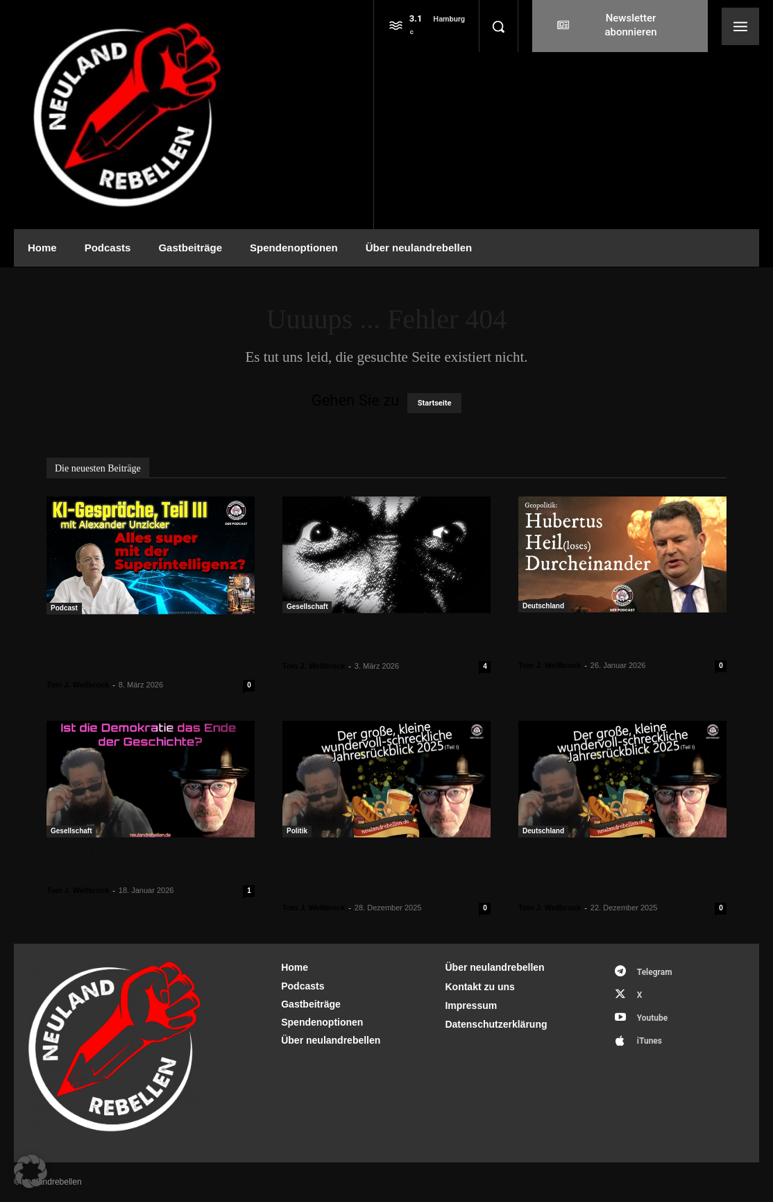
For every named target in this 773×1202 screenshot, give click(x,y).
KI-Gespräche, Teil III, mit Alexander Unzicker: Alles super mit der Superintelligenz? (141, 649)
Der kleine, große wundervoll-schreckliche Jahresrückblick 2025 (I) (618, 872)
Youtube (652, 1018)
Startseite (435, 403)
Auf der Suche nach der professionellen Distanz (351, 639)
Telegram (654, 972)
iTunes (649, 1041)
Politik (297, 831)
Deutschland (543, 606)
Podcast (64, 608)
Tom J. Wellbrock (77, 685)
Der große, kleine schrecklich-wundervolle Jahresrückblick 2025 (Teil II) (382, 872)
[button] (498, 26)
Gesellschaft (307, 606)
